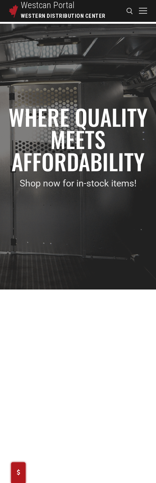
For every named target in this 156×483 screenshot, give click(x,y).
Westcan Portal (48, 5)
